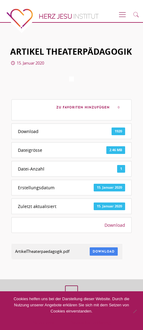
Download (114, 225)
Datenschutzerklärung (90, 322)
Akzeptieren (44, 322)
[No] (134, 311)
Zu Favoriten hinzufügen (82, 107)
